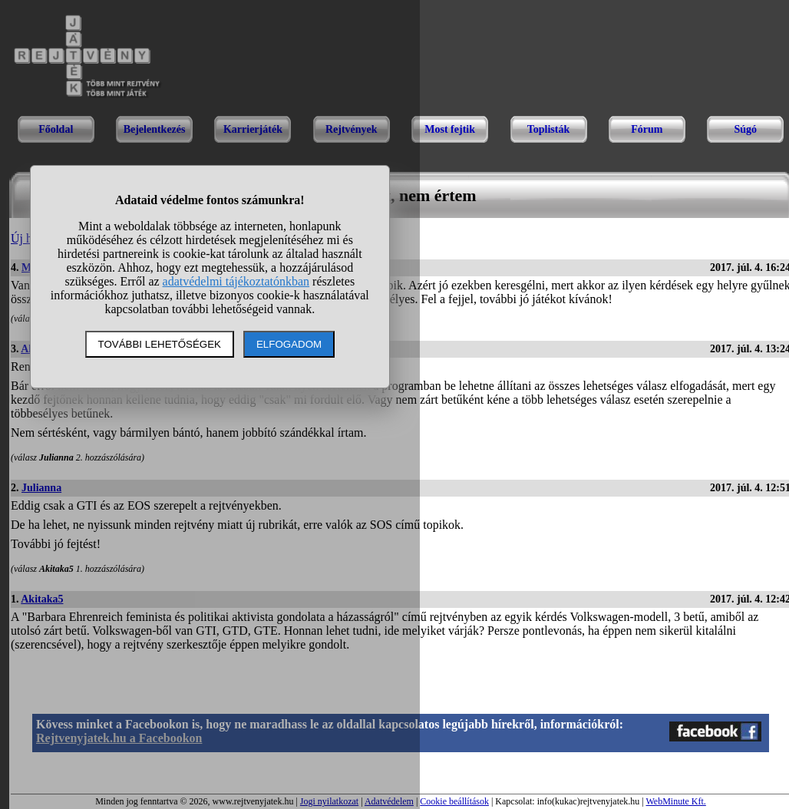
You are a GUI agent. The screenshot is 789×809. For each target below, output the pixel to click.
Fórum (646, 129)
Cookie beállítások (454, 801)
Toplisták (548, 129)
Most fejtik (449, 129)
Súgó (745, 129)
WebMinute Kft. (675, 801)
